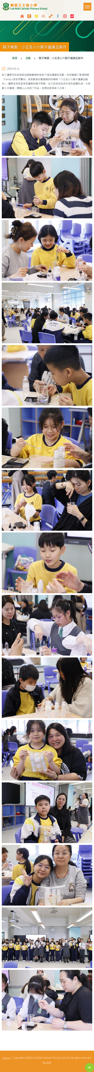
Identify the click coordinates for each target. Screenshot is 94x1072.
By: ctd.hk (47, 1062)
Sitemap (6, 1057)
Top (89, 1067)
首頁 (14, 58)
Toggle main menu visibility (88, 5)
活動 (28, 58)
